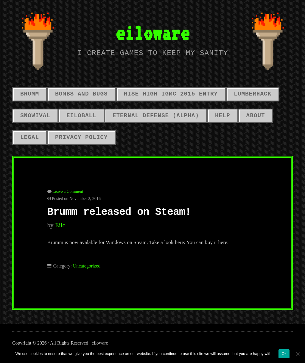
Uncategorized (86, 265)
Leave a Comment (67, 191)
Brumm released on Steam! (119, 212)
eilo (60, 225)
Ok (284, 353)
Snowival (35, 115)
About (255, 115)
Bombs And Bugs (81, 94)
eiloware (152, 32)
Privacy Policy (81, 137)
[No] (298, 354)
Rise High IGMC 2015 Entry (171, 94)
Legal (29, 137)
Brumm (29, 94)
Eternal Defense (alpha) (156, 115)
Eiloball (81, 115)
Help (222, 115)
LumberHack (252, 94)
